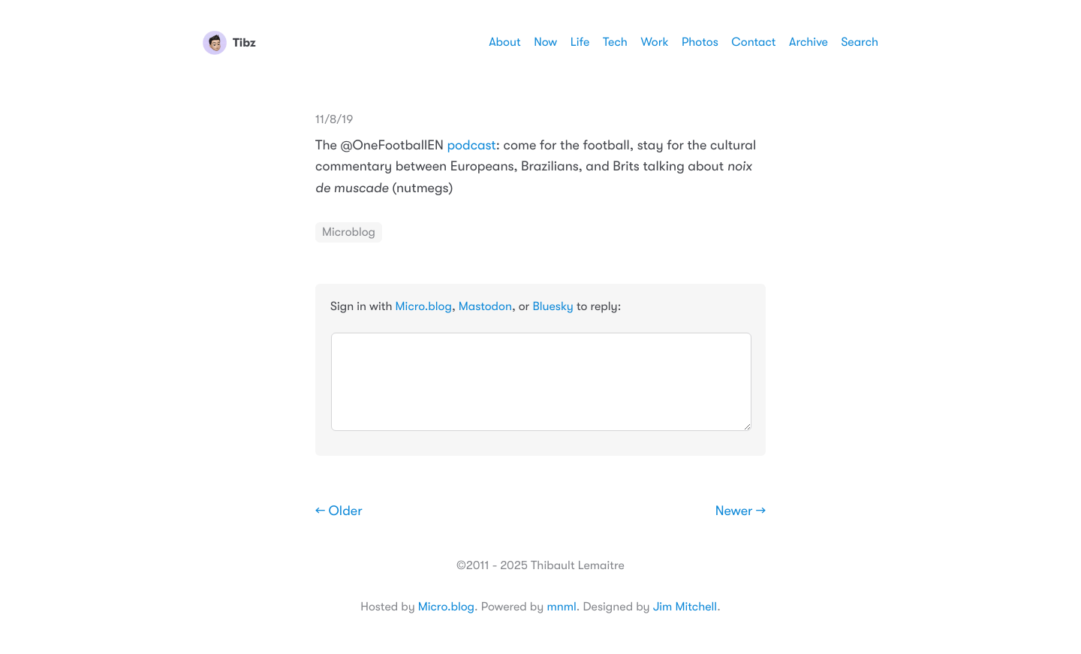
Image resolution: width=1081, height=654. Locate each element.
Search (859, 42)
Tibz (229, 43)
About (504, 42)
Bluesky (552, 306)
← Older (339, 511)
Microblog (348, 232)
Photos (700, 42)
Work (654, 42)
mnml (561, 606)
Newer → (740, 511)
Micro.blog (424, 306)
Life (580, 42)
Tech (615, 42)
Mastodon (485, 306)
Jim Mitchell (685, 606)
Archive (808, 42)
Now (545, 42)
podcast (471, 145)
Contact (753, 42)
